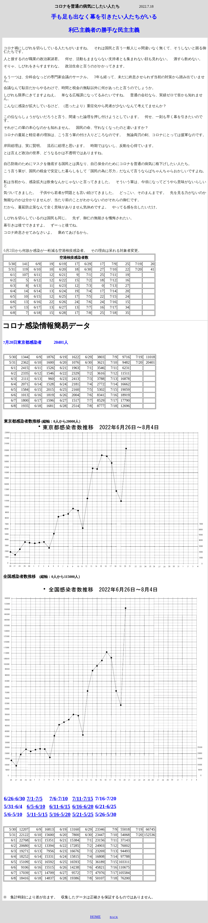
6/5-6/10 (36, 806)
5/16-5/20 (59, 814)
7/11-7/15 (82, 798)
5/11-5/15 (37, 814)
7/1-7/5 (34, 798)
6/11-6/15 (59, 806)
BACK (114, 917)
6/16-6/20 (82, 806)
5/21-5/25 (82, 814)
